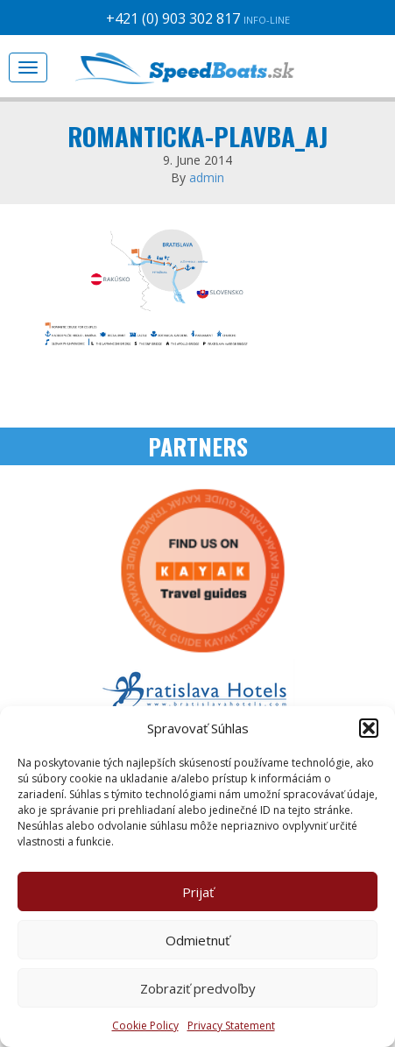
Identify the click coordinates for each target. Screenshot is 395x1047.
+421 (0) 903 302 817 (198, 18)
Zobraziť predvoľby (198, 988)
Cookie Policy (145, 1025)
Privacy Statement (231, 1025)
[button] (368, 728)
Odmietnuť (197, 940)
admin (206, 177)
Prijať (198, 892)
